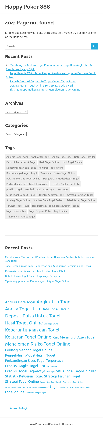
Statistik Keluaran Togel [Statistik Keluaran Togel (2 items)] (51, 194)
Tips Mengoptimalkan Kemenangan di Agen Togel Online (45, 89)
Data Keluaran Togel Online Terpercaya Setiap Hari (41, 85)
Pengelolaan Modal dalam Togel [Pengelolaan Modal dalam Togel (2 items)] (61, 178)
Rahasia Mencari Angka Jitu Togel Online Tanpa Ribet (43, 81)
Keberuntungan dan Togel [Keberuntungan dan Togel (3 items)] (21, 167)
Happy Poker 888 (27, 6)
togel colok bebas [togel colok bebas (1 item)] (16, 211)
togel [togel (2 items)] (76, 205)
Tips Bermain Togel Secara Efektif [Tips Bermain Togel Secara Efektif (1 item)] (51, 205)
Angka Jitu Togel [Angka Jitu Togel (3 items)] (40, 156)
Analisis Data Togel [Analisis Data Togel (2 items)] (17, 156)
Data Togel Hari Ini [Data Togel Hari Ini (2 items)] (84, 156)
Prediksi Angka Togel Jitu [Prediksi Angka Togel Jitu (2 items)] (65, 183)
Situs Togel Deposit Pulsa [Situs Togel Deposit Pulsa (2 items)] (20, 194)
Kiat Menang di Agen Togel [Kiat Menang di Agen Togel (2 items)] (21, 173)
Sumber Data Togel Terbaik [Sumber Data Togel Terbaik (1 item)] (48, 200)
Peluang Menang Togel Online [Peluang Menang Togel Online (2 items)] (23, 178)
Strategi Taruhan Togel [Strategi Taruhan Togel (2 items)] (80, 194)
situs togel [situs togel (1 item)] (62, 189)
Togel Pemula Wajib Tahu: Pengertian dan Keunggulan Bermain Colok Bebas (48, 265)
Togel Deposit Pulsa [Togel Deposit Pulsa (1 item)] (40, 211)
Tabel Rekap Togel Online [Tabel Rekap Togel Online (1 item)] (81, 200)
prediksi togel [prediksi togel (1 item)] (14, 189)
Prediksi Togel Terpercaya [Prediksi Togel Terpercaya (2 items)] (39, 189)
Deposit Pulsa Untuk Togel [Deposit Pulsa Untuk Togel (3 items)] (21, 162)
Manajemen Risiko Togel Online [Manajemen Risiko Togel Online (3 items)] (57, 173)
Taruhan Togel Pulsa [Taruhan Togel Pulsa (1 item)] (17, 205)
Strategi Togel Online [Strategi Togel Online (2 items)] (18, 200)
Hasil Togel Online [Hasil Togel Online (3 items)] (49, 162)
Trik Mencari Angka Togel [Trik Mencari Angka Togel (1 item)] (20, 216)
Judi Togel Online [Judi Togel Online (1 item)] (72, 162)
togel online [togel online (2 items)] (61, 211)
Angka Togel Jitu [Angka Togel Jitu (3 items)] (61, 156)
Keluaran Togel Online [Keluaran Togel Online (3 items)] (51, 167)
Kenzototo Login (19, 408)
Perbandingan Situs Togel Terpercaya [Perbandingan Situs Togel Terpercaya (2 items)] (27, 183)
